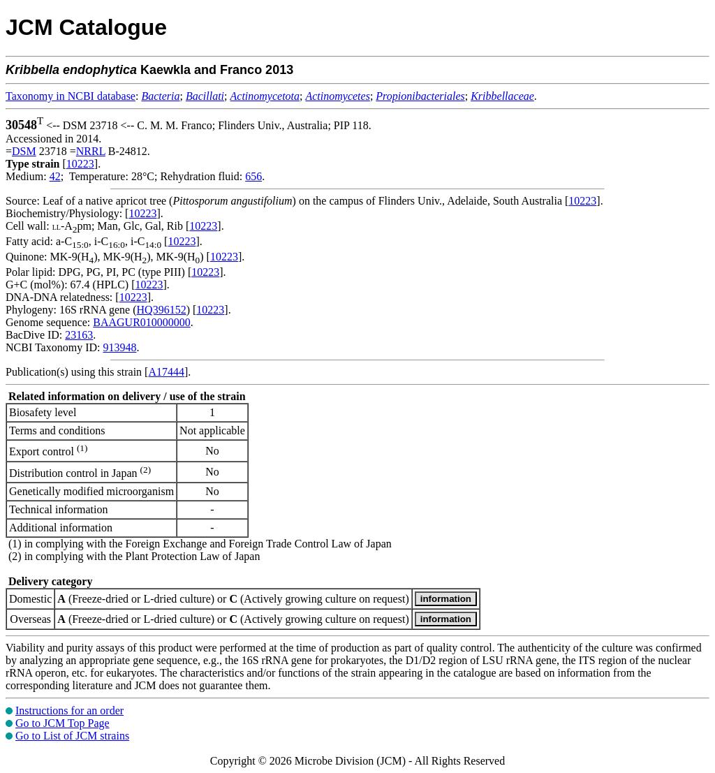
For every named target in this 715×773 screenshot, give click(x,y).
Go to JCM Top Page (62, 723)
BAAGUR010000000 (142, 322)
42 (55, 176)
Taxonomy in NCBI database (70, 96)
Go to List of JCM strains (72, 736)
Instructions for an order (69, 710)
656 (253, 176)
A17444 (166, 372)
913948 (119, 347)
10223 (80, 164)
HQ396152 (161, 310)
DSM (24, 151)
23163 (79, 335)
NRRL (90, 151)
